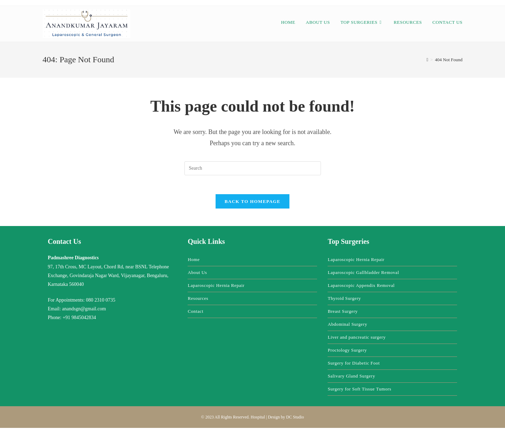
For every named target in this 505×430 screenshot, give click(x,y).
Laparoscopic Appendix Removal (361, 287)
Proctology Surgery (347, 352)
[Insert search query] (252, 168)
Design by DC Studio (286, 419)
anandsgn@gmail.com (84, 310)
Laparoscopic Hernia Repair (216, 287)
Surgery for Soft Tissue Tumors (359, 391)
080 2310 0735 (100, 302)
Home (193, 261)
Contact (195, 313)
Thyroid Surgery (344, 300)
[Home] (427, 59)
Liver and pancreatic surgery (357, 339)
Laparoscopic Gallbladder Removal (363, 274)
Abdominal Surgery (347, 326)
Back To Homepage (252, 203)
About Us (197, 274)
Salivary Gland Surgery (351, 378)
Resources (198, 300)
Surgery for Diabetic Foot (354, 365)
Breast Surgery (343, 313)
